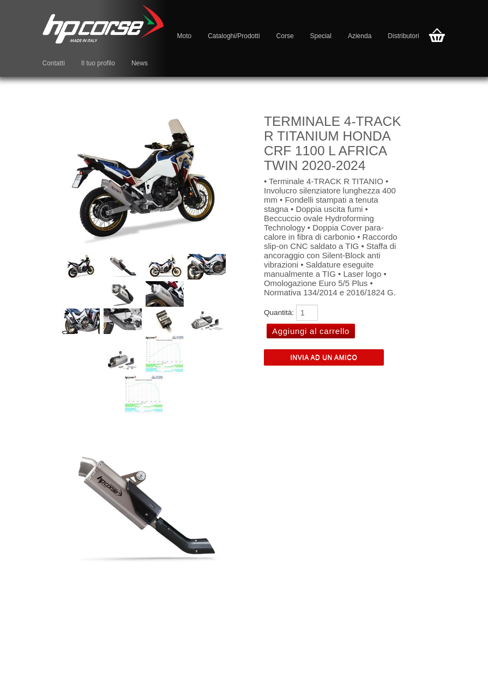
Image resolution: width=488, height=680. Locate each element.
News (139, 63)
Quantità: (279, 312)
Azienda (359, 36)
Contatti (54, 63)
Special (321, 36)
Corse (285, 36)
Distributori (403, 36)
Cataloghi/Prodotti (234, 36)
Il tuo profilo (98, 63)
